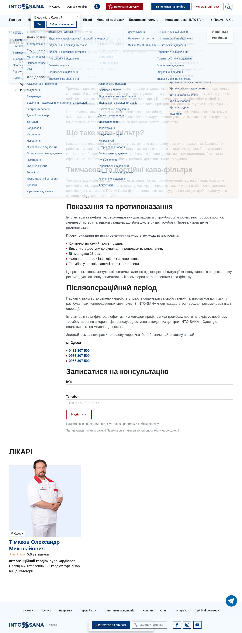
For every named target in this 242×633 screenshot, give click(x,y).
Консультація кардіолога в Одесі (37, 81)
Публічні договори (207, 610)
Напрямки (65, 610)
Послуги (33, 31)
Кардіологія (27, 67)
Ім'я (69, 381)
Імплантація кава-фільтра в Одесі (68, 31)
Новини (148, 610)
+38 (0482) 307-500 (81, 77)
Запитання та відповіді (120, 610)
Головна (15, 31)
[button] (57, 6)
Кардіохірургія (28, 73)
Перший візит (88, 610)
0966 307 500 (79, 356)
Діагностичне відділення (36, 61)
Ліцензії (53, 624)
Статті (164, 610)
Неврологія (26, 90)
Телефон (72, 396)
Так (39, 24)
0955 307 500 (79, 361)
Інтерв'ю (181, 610)
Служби (28, 610)
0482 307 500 (79, 351)
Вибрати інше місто (62, 24)
